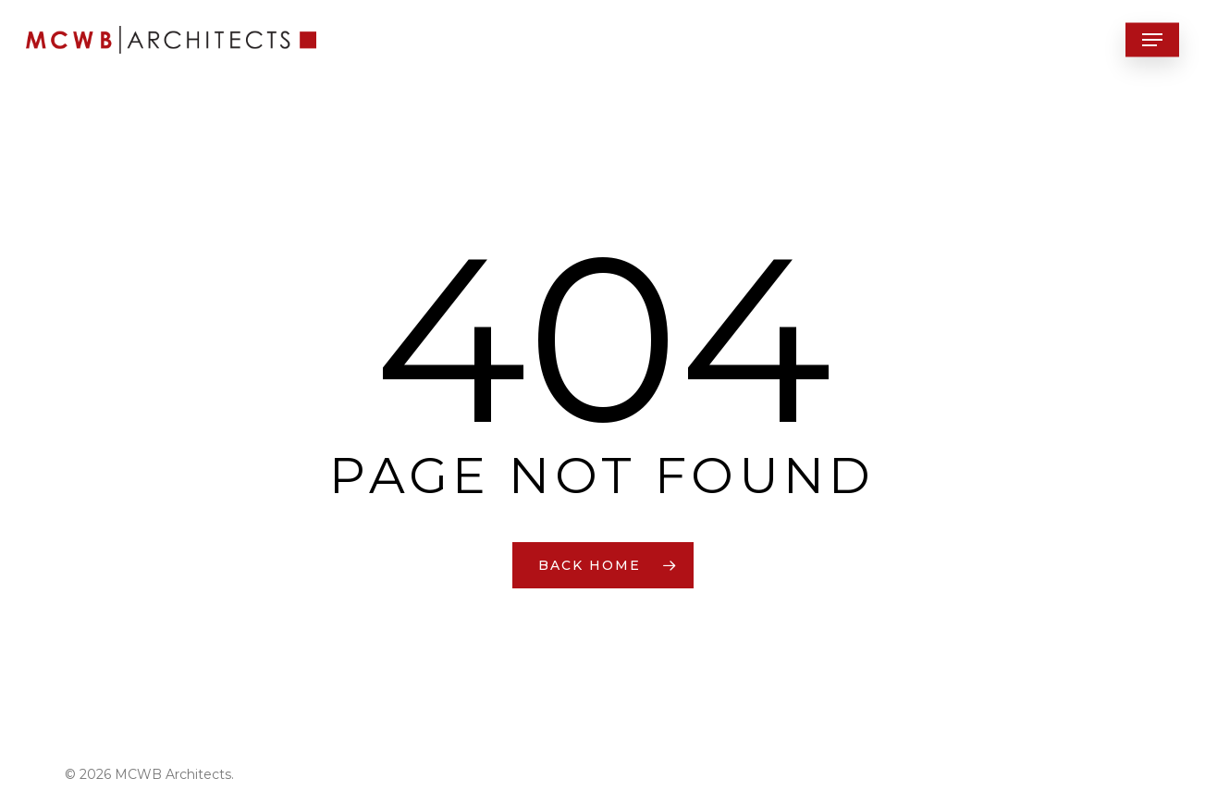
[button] (1152, 40)
